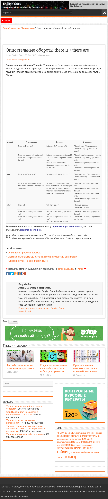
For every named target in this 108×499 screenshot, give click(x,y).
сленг (90, 448)
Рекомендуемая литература (71, 486)
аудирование (63, 439)
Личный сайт (25, 311)
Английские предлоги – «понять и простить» (20, 367)
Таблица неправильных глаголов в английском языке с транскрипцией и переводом (25, 428)
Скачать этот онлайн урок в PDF (18, 60)
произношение (65, 447)
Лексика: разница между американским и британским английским (42, 257)
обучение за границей (83, 445)
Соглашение (48, 486)
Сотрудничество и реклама (26, 486)
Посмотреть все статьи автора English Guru (42, 308)
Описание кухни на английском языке (28, 261)
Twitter (79, 269)
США (73, 433)
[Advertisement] (54, 37)
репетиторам (80, 448)
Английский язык (11, 28)
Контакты (5, 486)
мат (58, 445)
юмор (71, 456)
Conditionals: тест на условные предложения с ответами (22, 413)
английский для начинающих (89, 433)
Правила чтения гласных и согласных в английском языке (86, 368)
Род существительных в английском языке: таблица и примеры (53, 368)
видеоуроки (76, 439)
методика (67, 444)
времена (87, 438)
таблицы (13, 321)
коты (78, 442)
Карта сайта (94, 486)
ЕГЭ (67, 432)
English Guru (17, 55)
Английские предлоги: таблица (24, 252)
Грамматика (28, 28)
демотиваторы (63, 442)
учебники (85, 452)
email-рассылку (66, 269)
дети (72, 442)
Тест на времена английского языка (25, 434)
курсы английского (90, 442)
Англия (60, 433)
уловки (76, 452)
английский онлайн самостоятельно (78, 435)
